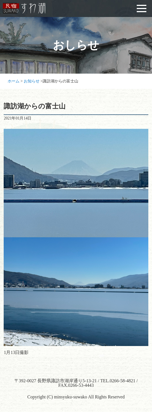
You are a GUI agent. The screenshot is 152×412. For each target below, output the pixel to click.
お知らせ (32, 81)
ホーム (13, 81)
